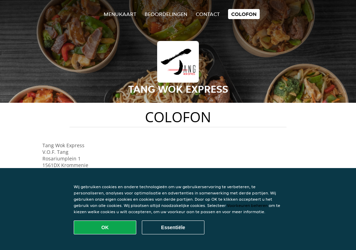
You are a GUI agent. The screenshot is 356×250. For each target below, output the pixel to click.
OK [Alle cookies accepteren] (105, 227)
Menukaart (120, 14)
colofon (244, 14)
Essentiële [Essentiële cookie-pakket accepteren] (173, 227)
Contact (208, 14)
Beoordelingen (166, 14)
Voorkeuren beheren (247, 205)
